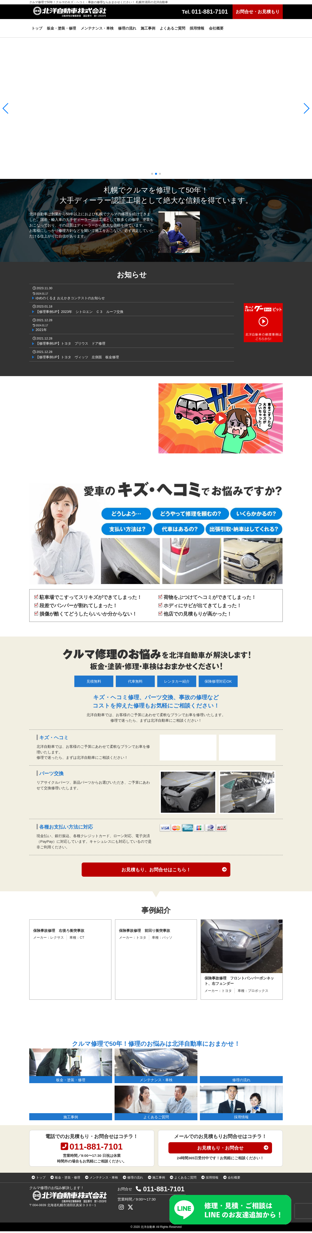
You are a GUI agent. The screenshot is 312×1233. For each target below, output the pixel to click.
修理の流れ (135, 1179)
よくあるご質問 (185, 1179)
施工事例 (158, 1179)
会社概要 (234, 1179)
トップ (41, 1179)
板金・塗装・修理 (67, 1179)
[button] (152, 174)
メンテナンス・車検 (103, 1179)
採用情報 (212, 1179)
